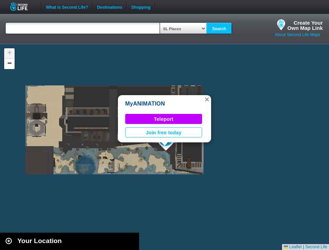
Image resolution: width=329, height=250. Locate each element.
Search (219, 28)
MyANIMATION (145, 104)
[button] (207, 99)
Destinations (109, 6)
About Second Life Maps (297, 34)
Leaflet (293, 246)
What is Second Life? (67, 6)
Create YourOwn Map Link (305, 25)
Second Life (23, 6)
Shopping (140, 6)
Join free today (164, 132)
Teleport (164, 119)
